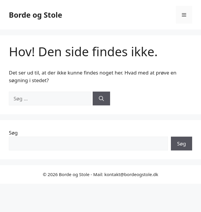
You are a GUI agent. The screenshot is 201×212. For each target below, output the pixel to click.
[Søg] (101, 99)
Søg (13, 132)
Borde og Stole (35, 15)
